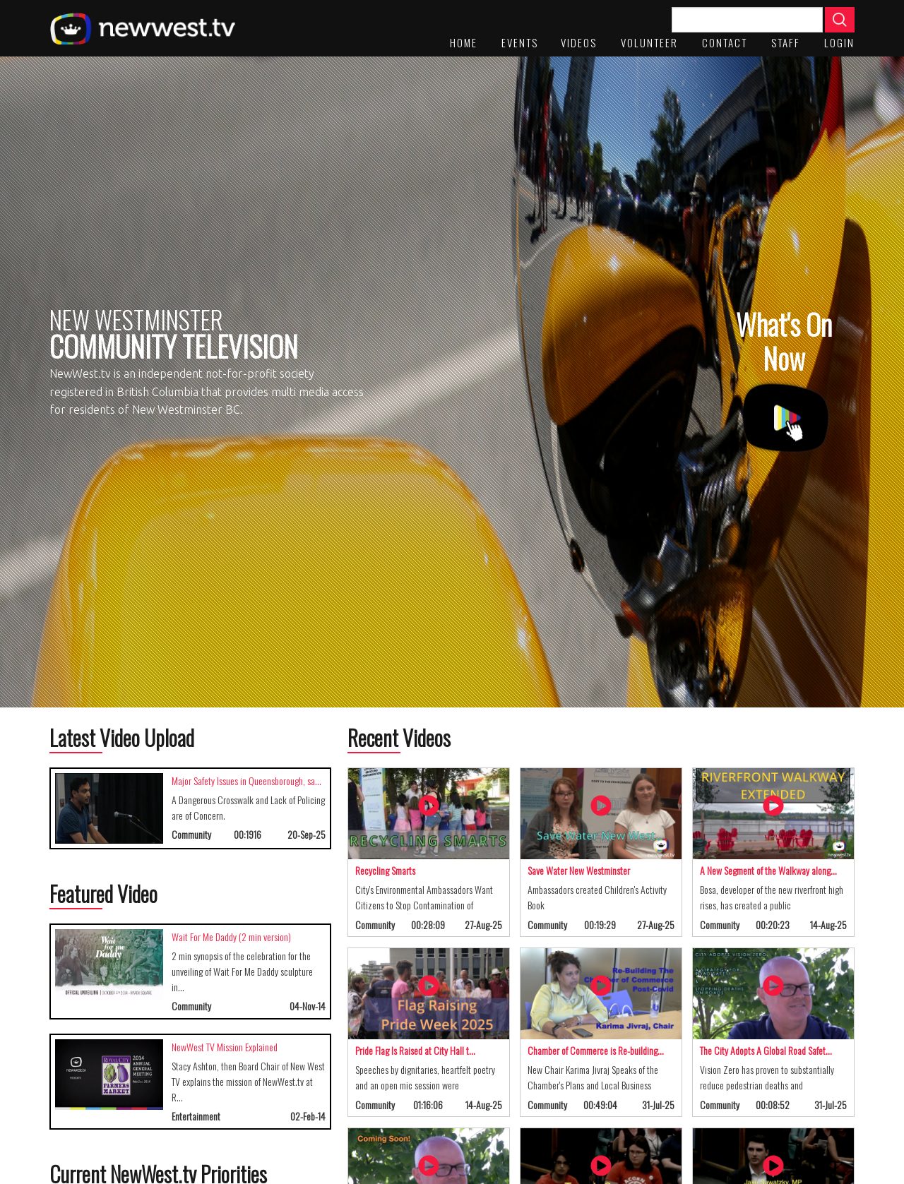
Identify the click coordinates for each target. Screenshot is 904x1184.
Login (839, 42)
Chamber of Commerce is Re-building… (596, 1050)
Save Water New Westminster (579, 870)
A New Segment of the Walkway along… (768, 870)
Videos (579, 42)
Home (463, 42)
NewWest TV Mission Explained (225, 1046)
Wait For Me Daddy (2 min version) (231, 936)
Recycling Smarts (385, 870)
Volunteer (649, 42)
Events (519, 42)
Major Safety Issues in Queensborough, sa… (246, 780)
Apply (840, 19)
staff (785, 42)
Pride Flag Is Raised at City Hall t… (415, 1050)
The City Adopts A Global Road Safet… (766, 1050)
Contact (724, 42)
